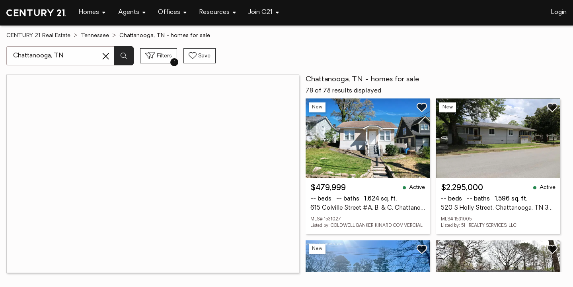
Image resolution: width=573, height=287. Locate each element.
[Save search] (199, 55)
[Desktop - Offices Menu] (172, 12)
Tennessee (95, 36)
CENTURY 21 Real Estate (38, 36)
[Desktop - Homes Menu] (92, 12)
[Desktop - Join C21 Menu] (263, 12)
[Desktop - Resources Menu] (217, 12)
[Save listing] (422, 107)
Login (559, 12)
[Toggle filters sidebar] (158, 55)
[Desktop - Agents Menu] (132, 12)
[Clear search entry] (105, 56)
